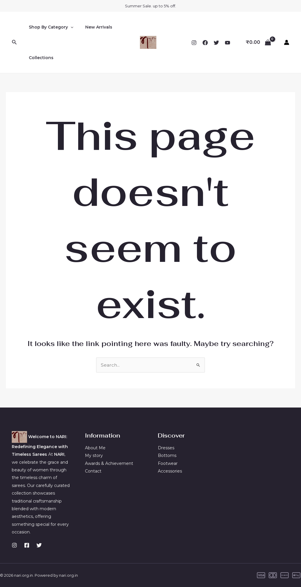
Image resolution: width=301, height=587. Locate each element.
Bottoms (167, 455)
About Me (95, 447)
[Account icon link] (286, 42)
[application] (68, 27)
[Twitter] (216, 42)
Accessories (170, 471)
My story (94, 455)
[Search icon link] (14, 42)
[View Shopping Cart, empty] (258, 42)
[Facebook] (205, 42)
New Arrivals (93, 27)
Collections (39, 57)
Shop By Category (49, 27)
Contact (93, 471)
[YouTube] (227, 42)
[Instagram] (194, 42)
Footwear (168, 463)
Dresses (166, 447)
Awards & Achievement (109, 463)
